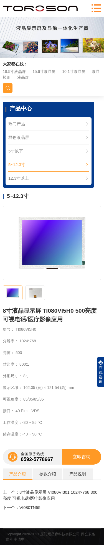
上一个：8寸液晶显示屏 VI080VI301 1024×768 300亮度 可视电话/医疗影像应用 (50, 495)
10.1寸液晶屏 (73, 71)
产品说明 (77, 474)
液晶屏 (23, 77)
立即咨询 (81, 456)
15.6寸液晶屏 (43, 71)
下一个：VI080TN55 (21, 507)
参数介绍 (47, 474)
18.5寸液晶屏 (14, 71)
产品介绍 (17, 474)
